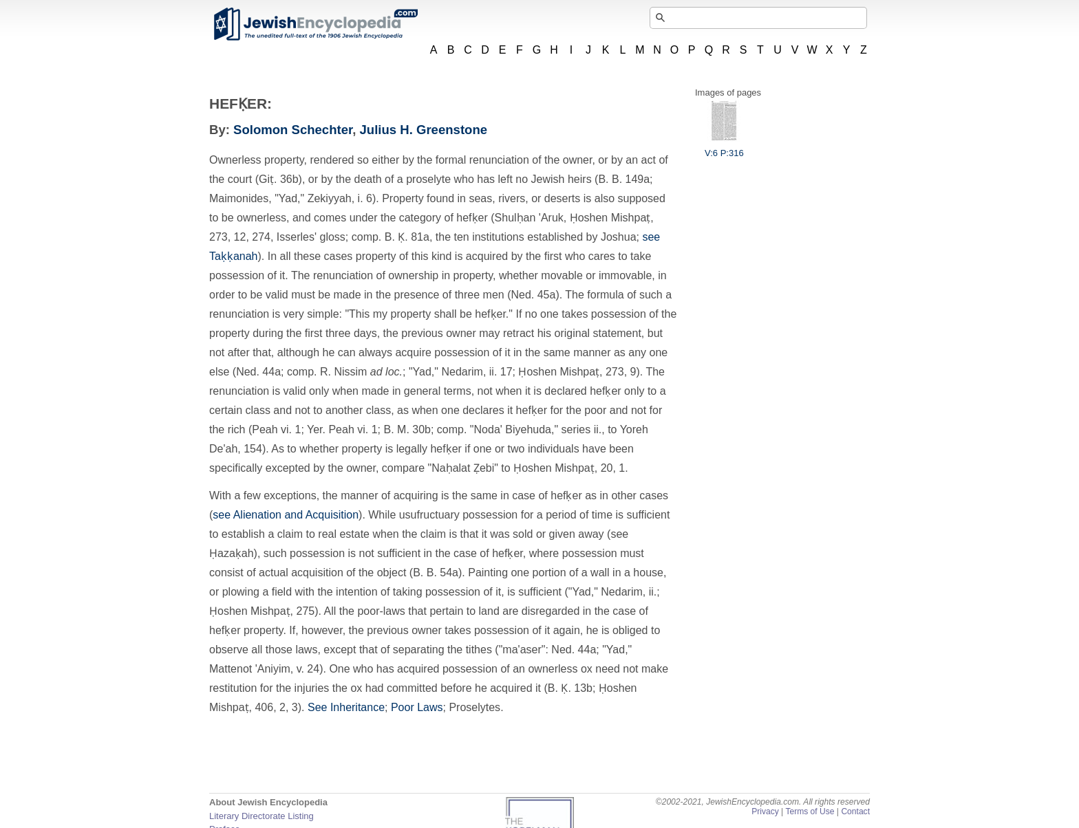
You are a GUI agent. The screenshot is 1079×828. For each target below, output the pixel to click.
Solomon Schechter (292, 129)
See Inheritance (346, 707)
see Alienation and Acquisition (286, 515)
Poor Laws (417, 707)
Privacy (765, 811)
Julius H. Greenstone (424, 129)
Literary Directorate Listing (261, 816)
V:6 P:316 (724, 148)
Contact (855, 811)
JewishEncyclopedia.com (315, 24)
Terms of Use (809, 811)
